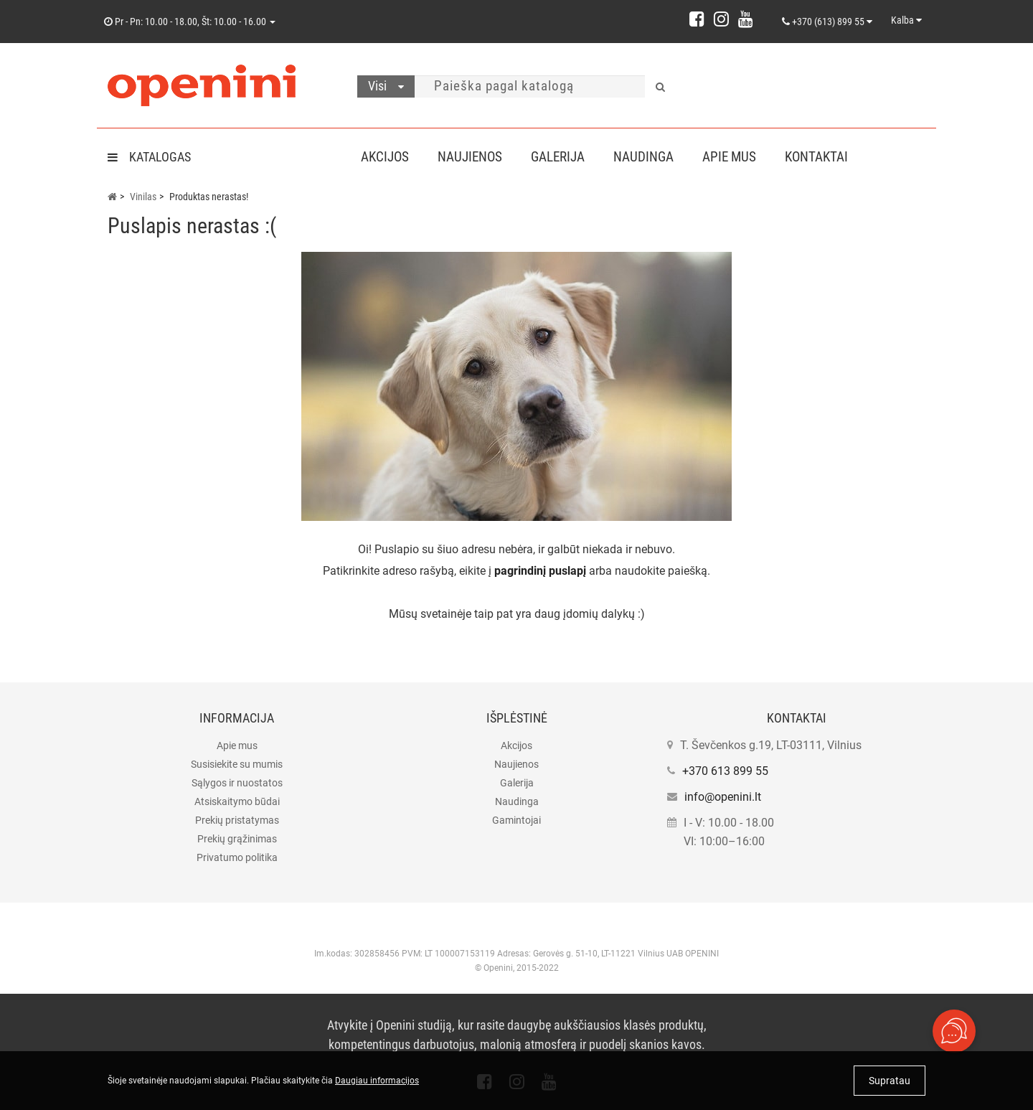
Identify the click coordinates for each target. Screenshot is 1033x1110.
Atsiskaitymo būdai (237, 801)
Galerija (563, 157)
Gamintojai (516, 820)
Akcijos (385, 157)
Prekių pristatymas (237, 820)
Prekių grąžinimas (237, 839)
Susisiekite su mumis (237, 764)
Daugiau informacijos (377, 1081)
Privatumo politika (237, 857)
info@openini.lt (722, 797)
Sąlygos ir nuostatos (237, 783)
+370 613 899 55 (725, 771)
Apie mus (741, 157)
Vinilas (143, 196)
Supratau (889, 1080)
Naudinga (652, 157)
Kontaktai (830, 157)
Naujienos (472, 157)
